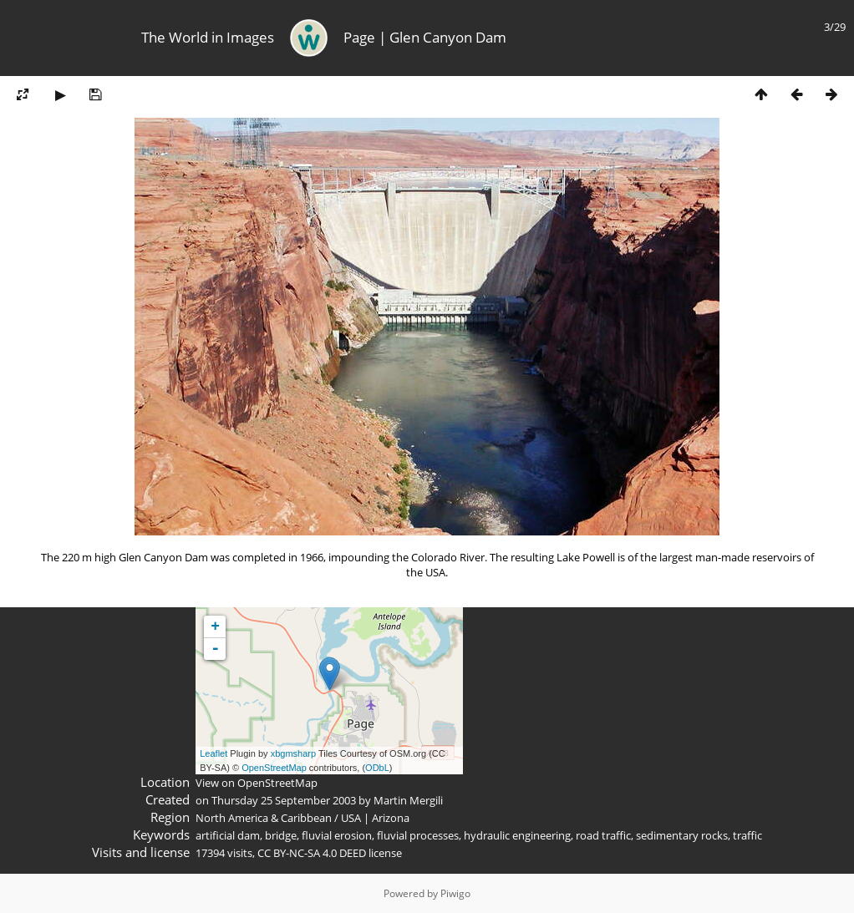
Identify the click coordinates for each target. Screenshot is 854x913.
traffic (747, 835)
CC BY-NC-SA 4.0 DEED (311, 852)
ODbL (377, 768)
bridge (281, 835)
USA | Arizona (375, 817)
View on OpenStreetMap (257, 782)
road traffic (603, 835)
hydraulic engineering (517, 835)
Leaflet (213, 753)
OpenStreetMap (274, 768)
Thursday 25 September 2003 (283, 800)
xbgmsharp (293, 753)
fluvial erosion (337, 835)
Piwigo (455, 893)
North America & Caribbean (264, 817)
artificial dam (228, 835)
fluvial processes (418, 835)
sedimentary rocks (682, 835)
